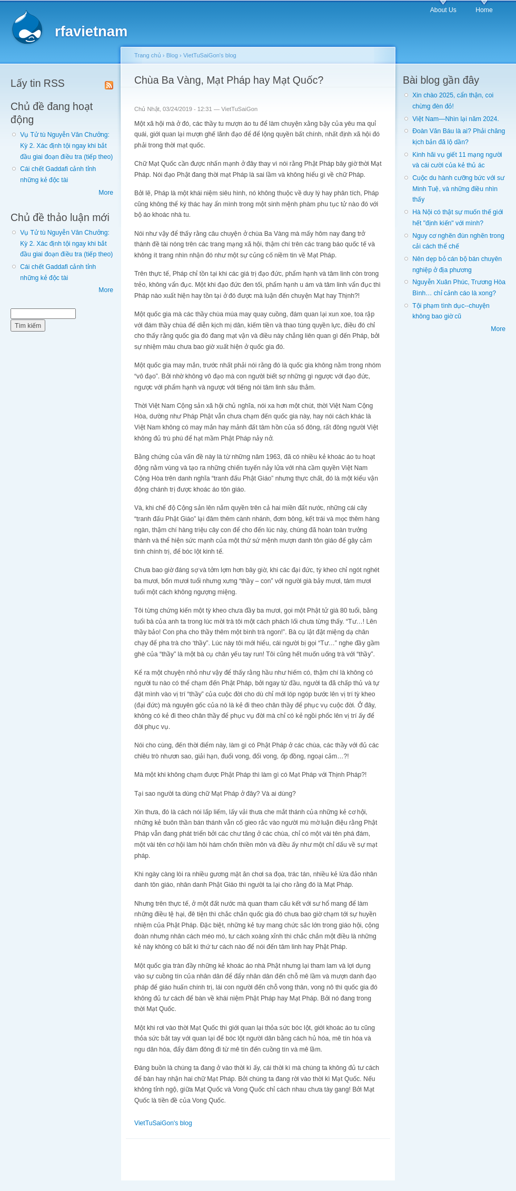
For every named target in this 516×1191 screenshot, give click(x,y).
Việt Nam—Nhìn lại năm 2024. (455, 119)
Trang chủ (147, 55)
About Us (443, 10)
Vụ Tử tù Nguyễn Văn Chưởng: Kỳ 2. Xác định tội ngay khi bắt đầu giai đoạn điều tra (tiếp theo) (66, 145)
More (105, 192)
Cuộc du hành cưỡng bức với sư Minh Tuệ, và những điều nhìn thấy (458, 188)
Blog (172, 55)
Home (483, 10)
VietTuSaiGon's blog (209, 55)
